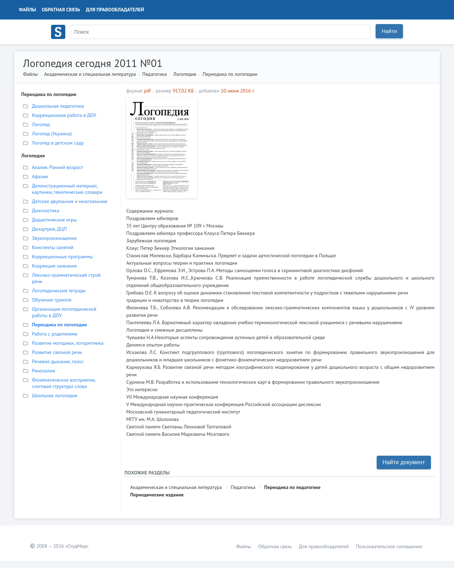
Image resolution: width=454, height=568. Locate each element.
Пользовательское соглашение (389, 546)
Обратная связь (61, 9)
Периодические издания (156, 494)
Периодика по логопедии (230, 74)
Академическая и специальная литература (90, 74)
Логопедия (184, 74)
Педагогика (154, 74)
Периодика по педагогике (292, 487)
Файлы (27, 9)
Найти (389, 31)
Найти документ (404, 462)
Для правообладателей (115, 9)
